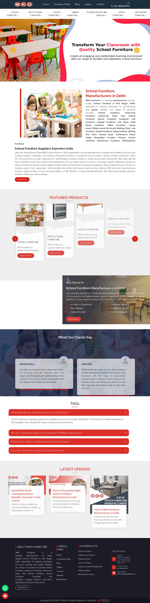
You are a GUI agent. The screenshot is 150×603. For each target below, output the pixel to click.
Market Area (63, 564)
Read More (22, 180)
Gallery (88, 4)
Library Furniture (73, 14)
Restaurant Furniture (141, 14)
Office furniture (119, 14)
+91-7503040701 (120, 6)
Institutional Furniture (35, 14)
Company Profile (62, 4)
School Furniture (13, 14)
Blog (77, 4)
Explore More (26, 214)
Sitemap (62, 562)
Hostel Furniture (55, 14)
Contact (100, 4)
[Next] (135, 239)
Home (46, 4)
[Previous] (15, 239)
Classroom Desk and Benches (96, 14)
